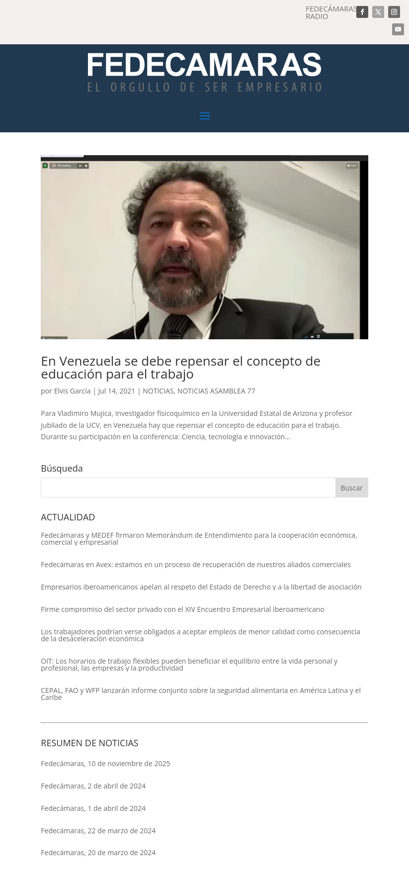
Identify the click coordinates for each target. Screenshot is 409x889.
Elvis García (72, 390)
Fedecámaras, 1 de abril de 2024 (93, 808)
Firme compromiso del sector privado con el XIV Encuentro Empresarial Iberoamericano (182, 609)
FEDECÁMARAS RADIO (331, 12)
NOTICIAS (158, 390)
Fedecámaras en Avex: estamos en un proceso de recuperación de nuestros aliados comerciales (196, 564)
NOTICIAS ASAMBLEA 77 (216, 390)
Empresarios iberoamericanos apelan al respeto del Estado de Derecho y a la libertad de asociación (201, 587)
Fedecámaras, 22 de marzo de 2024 (98, 830)
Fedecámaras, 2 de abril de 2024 (93, 785)
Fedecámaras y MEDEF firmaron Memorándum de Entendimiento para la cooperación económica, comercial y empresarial (199, 539)
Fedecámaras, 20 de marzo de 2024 (98, 852)
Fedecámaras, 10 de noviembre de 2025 (105, 763)
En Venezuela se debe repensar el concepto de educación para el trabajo (181, 367)
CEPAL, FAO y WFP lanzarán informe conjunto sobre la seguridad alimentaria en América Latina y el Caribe (201, 694)
